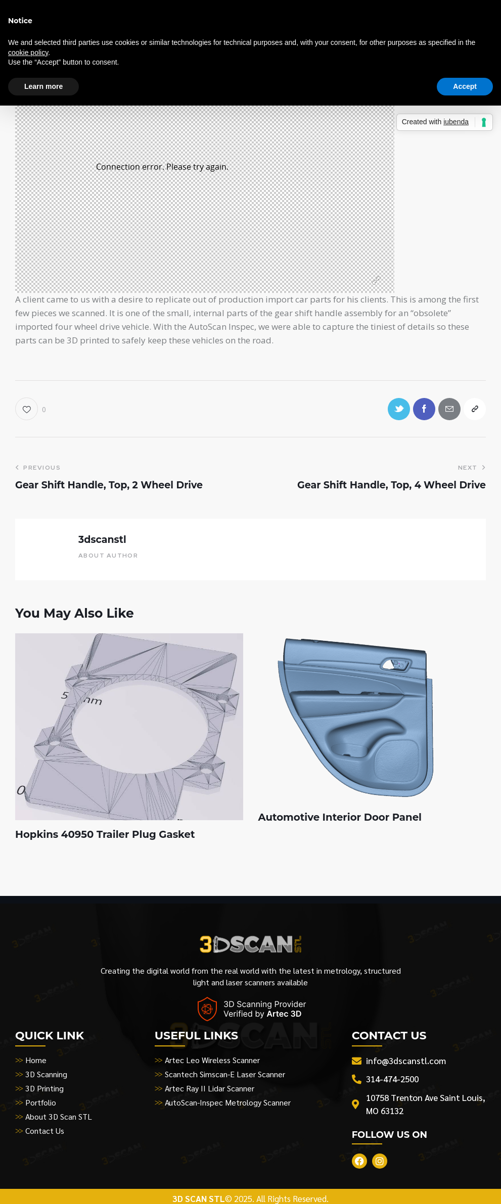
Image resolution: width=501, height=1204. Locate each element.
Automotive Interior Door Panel (341, 819)
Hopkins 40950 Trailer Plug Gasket (106, 836)
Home (36, 1061)
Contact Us (44, 1131)
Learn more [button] (43, 86)
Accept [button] (465, 86)
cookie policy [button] (28, 52)
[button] (30, 409)
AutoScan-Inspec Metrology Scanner (228, 1103)
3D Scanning (46, 1075)
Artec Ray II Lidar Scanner (210, 1089)
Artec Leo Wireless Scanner (212, 1061)
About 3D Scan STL (59, 1117)
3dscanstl (102, 540)
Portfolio (40, 1103)
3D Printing (44, 1089)
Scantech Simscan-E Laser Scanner (225, 1075)
